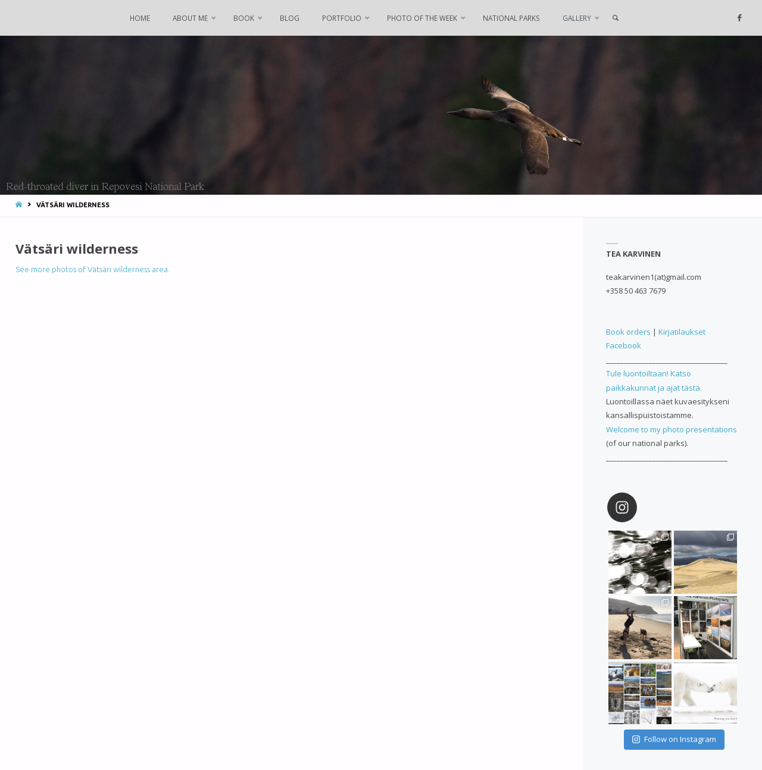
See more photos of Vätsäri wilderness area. (92, 269)
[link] (615, 18)
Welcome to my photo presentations (671, 429)
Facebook (623, 345)
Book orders (628, 331)
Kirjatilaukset (681, 331)
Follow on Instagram (674, 739)
